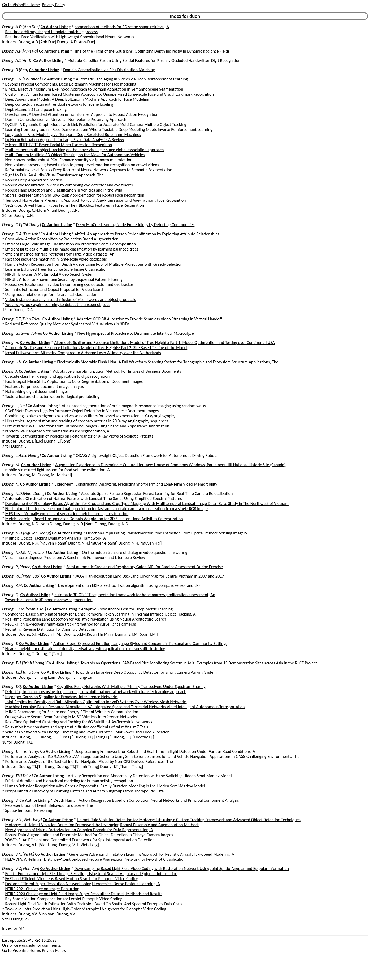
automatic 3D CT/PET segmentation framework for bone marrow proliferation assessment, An (134, 594)
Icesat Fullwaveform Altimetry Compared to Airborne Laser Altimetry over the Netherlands (83, 352)
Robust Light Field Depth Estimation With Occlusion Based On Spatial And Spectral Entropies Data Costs (93, 903)
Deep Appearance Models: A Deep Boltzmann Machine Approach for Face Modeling (77, 99)
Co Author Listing (56, 26)
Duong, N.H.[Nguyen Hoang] (26, 533)
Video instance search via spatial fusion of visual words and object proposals (70, 299)
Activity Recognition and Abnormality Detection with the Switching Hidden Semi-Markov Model (150, 775)
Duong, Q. (10, 594)
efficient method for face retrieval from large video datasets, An (60, 254)
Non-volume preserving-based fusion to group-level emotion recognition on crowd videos (82, 164)
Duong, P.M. (12, 585)
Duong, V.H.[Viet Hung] (22, 819)
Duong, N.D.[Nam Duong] (24, 493)
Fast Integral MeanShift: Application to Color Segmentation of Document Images (74, 381)
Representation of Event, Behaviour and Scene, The (49, 805)
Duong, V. (10, 800)
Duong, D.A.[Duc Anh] (21, 233)
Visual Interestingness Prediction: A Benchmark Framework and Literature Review (75, 557)
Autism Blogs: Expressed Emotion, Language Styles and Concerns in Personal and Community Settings (140, 643)
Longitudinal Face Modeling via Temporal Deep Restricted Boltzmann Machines (73, 134)
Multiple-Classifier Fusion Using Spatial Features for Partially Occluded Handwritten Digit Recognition (153, 60)
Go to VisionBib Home (21, 4)
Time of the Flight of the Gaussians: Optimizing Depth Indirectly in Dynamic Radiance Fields (151, 51)
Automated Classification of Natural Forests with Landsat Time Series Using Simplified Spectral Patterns (93, 498)
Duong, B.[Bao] (15, 69)
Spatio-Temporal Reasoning (28, 810)
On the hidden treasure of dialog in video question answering (134, 552)
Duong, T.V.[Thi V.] (17, 775)
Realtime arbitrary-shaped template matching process (51, 31)
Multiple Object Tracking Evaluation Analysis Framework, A (55, 538)
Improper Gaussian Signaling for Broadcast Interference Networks (61, 696)
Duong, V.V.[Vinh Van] (20, 868)
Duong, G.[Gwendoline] (22, 333)
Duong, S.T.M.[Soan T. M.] (24, 609)
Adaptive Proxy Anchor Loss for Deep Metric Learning (127, 609)
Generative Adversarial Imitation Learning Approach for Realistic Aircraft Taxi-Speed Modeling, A (151, 854)
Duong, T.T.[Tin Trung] (20, 751)
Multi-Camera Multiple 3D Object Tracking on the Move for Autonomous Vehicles (75, 154)
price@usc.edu (22, 945)
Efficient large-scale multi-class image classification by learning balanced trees (71, 249)
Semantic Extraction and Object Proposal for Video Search (55, 289)
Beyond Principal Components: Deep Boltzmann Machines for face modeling (70, 84)
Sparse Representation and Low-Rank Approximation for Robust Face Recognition (74, 195)
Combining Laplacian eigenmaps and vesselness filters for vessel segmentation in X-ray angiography (90, 415)
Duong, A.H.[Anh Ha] (20, 51)
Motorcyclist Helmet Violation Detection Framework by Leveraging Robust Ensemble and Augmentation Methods (102, 824)
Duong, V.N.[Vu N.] (18, 854)
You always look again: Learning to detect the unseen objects (57, 304)
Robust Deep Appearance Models (34, 179)
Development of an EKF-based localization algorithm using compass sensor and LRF (129, 585)
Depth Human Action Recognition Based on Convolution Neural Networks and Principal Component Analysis (146, 800)
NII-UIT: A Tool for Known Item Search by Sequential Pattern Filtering (64, 279)
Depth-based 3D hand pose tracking (36, 109)
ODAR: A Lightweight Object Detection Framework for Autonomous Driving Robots (146, 455)
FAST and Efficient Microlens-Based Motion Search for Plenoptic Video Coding (71, 878)
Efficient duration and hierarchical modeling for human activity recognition (69, 780)
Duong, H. (10, 342)
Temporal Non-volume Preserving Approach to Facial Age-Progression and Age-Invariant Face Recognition (95, 200)
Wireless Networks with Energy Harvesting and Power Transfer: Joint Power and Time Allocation (87, 732)
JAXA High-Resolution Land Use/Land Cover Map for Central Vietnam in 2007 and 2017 (149, 576)
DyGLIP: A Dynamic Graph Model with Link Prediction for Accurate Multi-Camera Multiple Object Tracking (95, 124)
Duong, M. (11, 464)
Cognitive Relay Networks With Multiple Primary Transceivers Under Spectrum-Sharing (131, 686)
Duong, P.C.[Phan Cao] (21, 576)
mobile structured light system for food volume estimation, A (57, 469)
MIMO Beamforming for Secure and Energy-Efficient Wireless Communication (71, 711)
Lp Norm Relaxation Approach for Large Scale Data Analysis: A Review (64, 139)
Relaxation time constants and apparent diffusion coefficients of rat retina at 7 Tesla (77, 726)
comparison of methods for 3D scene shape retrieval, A (122, 26)
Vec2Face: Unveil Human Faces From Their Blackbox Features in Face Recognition (74, 205)
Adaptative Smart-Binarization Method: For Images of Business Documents (117, 371)
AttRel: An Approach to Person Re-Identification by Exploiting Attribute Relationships (147, 233)
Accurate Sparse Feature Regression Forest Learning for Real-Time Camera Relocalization (157, 493)
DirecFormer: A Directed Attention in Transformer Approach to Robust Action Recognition (82, 114)
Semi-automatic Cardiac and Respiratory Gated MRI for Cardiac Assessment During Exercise (144, 566)
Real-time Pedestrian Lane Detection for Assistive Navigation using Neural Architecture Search (85, 619)
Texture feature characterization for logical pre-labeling (52, 396)
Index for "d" (13, 928)
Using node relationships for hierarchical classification (51, 294)
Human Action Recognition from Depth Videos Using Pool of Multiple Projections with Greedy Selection (94, 264)
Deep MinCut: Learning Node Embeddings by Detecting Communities (135, 224)
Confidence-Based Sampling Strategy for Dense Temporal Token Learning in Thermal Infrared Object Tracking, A (100, 614)
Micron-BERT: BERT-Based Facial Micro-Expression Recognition (58, 144)
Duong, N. (10, 484)
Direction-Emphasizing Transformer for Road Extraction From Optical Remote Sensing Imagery (166, 533)
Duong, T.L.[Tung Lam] (21, 672)
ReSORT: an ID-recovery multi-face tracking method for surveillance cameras (70, 624)
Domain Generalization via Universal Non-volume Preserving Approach (66, 119)
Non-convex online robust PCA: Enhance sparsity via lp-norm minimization (68, 159)
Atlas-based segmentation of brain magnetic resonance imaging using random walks (134, 405)
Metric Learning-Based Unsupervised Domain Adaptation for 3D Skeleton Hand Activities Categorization (94, 518)
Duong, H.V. (12, 361)
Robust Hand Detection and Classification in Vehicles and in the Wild (63, 190)
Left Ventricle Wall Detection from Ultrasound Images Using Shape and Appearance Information (87, 425)
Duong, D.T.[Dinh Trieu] (21, 318)
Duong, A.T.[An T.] (17, 60)
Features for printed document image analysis (44, 386)
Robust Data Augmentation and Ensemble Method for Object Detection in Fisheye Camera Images (89, 834)
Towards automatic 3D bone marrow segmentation (49, 599)
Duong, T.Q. (12, 686)
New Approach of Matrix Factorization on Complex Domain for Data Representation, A (79, 829)
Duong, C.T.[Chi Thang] (21, 224)
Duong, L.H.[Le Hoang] (21, 455)
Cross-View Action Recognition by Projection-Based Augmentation (62, 238)
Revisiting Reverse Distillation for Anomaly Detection (50, 629)
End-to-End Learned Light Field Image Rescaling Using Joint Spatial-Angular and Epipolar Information (91, 873)
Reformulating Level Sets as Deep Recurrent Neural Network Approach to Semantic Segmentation (88, 169)
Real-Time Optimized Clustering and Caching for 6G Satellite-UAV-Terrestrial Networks (78, 721)
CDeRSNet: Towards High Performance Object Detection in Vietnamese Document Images (82, 410)
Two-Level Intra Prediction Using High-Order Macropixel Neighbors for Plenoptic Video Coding (85, 908)
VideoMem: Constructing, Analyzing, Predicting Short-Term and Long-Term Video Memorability (135, 484)
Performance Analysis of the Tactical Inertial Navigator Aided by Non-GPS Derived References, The (89, 761)
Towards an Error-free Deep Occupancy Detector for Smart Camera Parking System (146, 672)
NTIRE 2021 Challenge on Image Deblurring (42, 888)
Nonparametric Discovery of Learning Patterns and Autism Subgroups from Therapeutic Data (84, 790)
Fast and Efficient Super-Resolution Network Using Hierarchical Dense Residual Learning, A (82, 883)
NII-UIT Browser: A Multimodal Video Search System (50, 274)
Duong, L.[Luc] (14, 405)
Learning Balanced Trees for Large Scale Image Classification (56, 269)
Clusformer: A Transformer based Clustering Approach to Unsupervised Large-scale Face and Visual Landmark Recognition (109, 94)
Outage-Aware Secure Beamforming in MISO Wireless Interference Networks (71, 716)
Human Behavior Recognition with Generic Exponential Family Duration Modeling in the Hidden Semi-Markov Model (105, 785)
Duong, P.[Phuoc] (16, 566)
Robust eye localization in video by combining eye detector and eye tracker (69, 185)
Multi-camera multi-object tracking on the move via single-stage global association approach (84, 149)
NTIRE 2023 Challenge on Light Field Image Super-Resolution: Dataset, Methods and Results (83, 893)
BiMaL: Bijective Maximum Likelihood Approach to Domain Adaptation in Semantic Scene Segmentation (94, 89)
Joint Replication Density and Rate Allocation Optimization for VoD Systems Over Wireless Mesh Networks (96, 701)
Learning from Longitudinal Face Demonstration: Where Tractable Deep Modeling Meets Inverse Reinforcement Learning (108, 129)
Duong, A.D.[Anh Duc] (21, 26)
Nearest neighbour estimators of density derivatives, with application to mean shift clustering (85, 648)
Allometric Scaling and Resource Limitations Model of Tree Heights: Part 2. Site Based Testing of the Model (96, 347)
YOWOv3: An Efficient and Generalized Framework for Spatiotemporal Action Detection (80, 839)
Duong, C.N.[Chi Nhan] (21, 79)
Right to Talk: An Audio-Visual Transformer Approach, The (54, 174)
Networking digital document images (37, 391)
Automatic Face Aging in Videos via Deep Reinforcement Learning (132, 79)
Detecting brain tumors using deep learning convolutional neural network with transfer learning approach (95, 691)
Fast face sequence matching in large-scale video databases (56, 259)
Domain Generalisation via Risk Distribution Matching (109, 69)
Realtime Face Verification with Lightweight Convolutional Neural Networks (69, 36)
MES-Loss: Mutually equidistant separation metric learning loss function (67, 513)
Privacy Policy (53, 4)
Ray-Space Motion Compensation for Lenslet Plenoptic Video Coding (63, 898)
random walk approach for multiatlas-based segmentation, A (57, 431)
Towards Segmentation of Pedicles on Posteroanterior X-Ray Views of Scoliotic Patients (79, 436)
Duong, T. (10, 643)
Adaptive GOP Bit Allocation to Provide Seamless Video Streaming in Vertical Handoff (149, 318)
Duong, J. (10, 371)
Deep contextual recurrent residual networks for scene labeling (59, 104)
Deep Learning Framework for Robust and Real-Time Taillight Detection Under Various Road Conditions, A (164, 751)
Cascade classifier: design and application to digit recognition (57, 376)
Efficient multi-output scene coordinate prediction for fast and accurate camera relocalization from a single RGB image (106, 508)
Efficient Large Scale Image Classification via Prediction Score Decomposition (70, 244)
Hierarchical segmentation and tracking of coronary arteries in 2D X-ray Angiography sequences (86, 420)
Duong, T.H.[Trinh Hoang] (24, 662)
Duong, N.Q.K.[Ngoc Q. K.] (24, 552)
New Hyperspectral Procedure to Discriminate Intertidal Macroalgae (135, 333)
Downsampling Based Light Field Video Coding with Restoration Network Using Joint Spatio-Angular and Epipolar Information (181, 868)
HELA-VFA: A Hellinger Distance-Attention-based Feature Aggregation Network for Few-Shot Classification (95, 859)
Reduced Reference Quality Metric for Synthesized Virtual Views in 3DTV (67, 323)
